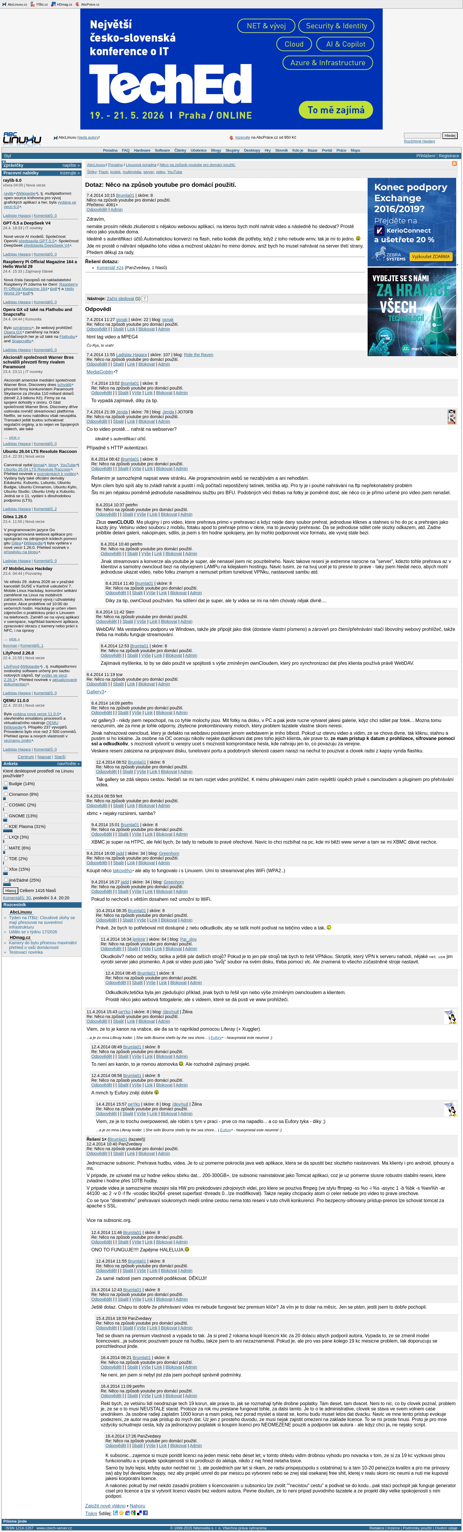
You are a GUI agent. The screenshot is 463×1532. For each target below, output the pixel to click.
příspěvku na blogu (21, 552)
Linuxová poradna (141, 165)
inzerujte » (70, 173)
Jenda (168, 412)
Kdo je (297, 150)
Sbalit (118, 329)
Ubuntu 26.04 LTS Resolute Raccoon (40, 451)
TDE (10, 858)
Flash (103, 172)
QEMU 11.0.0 (16, 700)
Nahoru (137, 1505)
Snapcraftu (21, 341)
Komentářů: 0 (45, 215)
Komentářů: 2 (45, 509)
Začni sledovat (120, 298)
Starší (60, 756)
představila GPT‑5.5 (37, 241)
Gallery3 (95, 691)
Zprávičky (13, 165)
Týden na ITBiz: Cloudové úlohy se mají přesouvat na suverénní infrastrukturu (42, 922)
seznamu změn (17, 740)
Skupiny (232, 150)
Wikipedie (26, 193)
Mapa (355, 150)
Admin (117, 209)
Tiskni (91, 1513)
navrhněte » (68, 763)
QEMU (52, 723)
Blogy (216, 150)
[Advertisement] (154, 281)
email (40, 465)
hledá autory (88, 137)
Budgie (13, 783)
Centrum (26, 756)
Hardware (142, 150)
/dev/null (171, 1011)
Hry (267, 150)
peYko (124, 1011)
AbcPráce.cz (87, 4)
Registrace (449, 155)
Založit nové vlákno (105, 1505)
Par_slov (188, 939)
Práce (341, 150)
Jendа (122, 412)
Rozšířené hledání (419, 141)
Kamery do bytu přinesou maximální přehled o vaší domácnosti (43, 945)
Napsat (44, 756)
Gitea (16, 543)
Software (162, 150)
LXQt (11, 837)
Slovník (281, 150)
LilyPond (11, 666)
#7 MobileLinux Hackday (27, 568)
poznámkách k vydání (56, 474)
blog (52, 465)
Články (180, 150)
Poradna (110, 150)
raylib (9, 193)
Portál (327, 150)
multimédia (132, 172)
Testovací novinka (26, 952)
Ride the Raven (198, 354)
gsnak (121, 319)
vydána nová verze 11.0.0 (36, 714)
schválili (64, 384)
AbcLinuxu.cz (14, 4)
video (160, 172)
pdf (54, 289)
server (149, 172)
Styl (7, 155)
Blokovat (146, 329)
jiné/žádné (16, 880)
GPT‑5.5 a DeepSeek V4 (26, 223)
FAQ (125, 150)
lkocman (10, 645)
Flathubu (67, 336)
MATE (12, 848)
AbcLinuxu (21, 912)
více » (14, 437)
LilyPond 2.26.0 (18, 653)
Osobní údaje (446, 1528)
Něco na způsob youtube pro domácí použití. (197, 165)
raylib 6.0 (12, 180)
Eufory (216, 1037)
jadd (120, 853)
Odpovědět (97, 209)
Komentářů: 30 (17, 898)
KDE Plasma (18, 826)
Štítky (92, 172)
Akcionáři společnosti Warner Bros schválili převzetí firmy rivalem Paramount (38, 362)
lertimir (139, 939)
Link (131, 329)
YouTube (68, 465)
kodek (115, 172)
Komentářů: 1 (31, 645)
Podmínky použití (417, 1528)
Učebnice (199, 150)
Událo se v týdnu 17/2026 (33, 931)
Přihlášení (425, 155)
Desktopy (252, 150)
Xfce (10, 869)
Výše (136, 392)
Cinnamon (16, 794)
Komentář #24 (110, 267)
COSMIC (15, 805)
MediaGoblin (100, 371)
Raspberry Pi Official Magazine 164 (41, 286)
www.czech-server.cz (54, 1528)
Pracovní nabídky (21, 173)
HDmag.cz (61, 4)
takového (122, 870)
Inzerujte (242, 137)
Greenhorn (169, 853)
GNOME (14, 816)
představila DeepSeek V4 (46, 245)
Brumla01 (125, 195)
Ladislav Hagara (17, 215)
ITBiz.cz (39, 4)
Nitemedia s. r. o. (207, 1528)
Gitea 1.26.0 (15, 516)
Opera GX (13, 332)
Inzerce (393, 1528)
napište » (71, 165)
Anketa (11, 763)
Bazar (312, 150)
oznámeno (22, 327)
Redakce (376, 1528)
